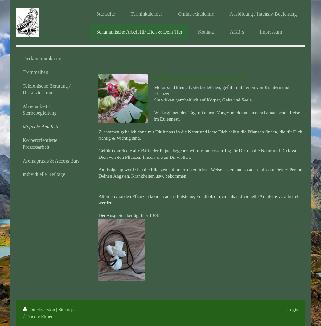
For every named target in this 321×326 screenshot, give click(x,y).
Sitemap (66, 309)
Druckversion (39, 309)
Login (292, 309)
